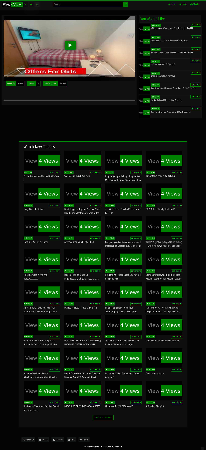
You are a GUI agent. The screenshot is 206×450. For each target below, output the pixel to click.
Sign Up (194, 4)
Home (172, 4)
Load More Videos (103, 417)
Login (183, 4)
